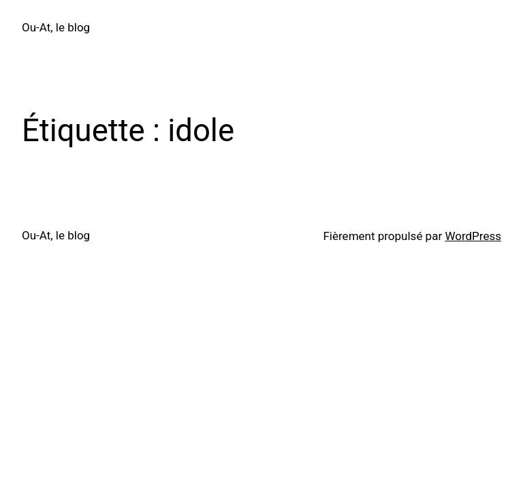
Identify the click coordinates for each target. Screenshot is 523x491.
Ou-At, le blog (56, 27)
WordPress (473, 236)
